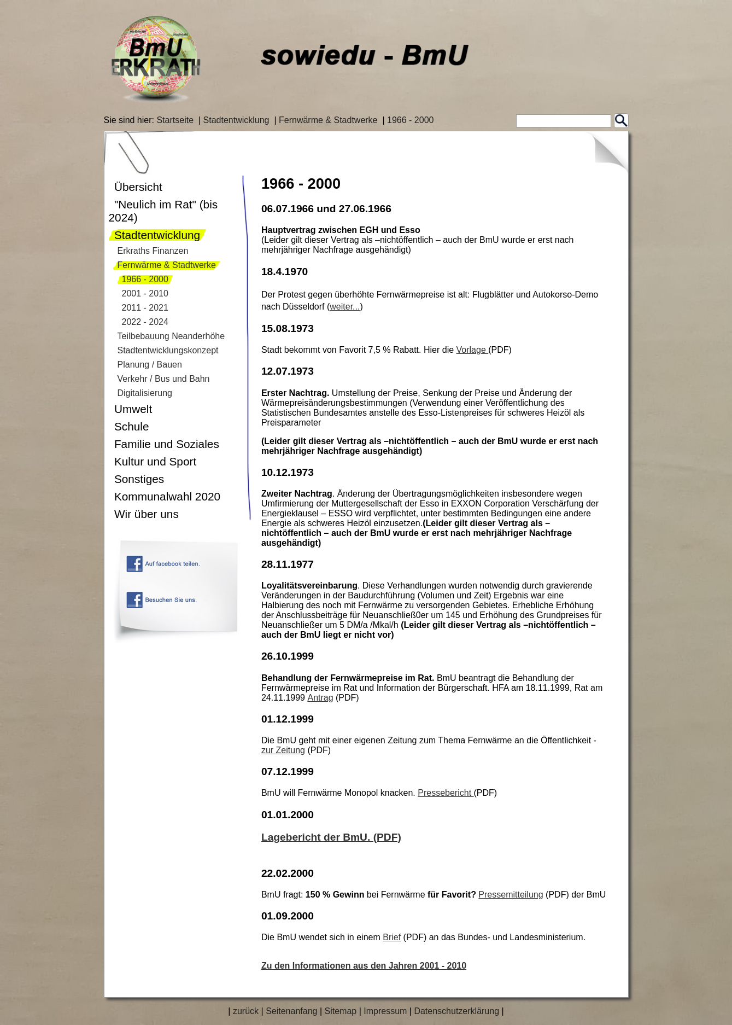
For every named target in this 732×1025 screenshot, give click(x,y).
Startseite (175, 120)
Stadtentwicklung (236, 120)
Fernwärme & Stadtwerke (328, 120)
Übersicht (138, 186)
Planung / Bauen (150, 364)
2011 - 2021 (145, 307)
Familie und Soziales (166, 444)
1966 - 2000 (410, 120)
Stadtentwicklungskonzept (168, 350)
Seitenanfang (291, 1011)
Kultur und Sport (155, 461)
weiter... (345, 306)
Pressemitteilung (510, 894)
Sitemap (340, 1011)
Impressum (385, 1011)
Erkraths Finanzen (153, 250)
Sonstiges (139, 479)
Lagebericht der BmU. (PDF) (331, 837)
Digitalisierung (145, 393)
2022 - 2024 (145, 322)
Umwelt (133, 409)
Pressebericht (445, 792)
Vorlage (472, 349)
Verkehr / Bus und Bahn (164, 378)
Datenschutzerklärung (456, 1011)
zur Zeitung (283, 750)
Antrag (320, 697)
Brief (392, 937)
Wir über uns (146, 514)
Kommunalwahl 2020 (167, 496)
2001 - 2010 (145, 293)
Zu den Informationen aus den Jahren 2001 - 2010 (363, 965)
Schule (131, 426)
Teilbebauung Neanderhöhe (171, 336)
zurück (246, 1011)
